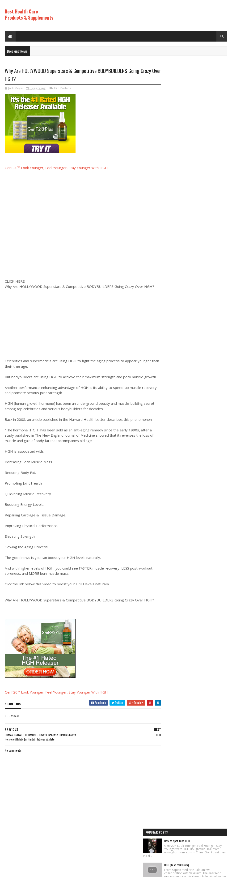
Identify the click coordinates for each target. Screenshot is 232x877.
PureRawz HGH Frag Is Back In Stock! (204, 313)
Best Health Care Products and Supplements (45, 870)
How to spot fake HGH (194, 78)
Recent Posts (177, 368)
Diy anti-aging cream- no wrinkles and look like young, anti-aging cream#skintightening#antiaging (204, 226)
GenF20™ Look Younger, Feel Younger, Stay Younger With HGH (56, 168)
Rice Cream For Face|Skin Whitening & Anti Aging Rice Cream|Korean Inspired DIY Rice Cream (204, 139)
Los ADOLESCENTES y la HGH (198, 197)
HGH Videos (62, 88)
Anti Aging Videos (174, 405)
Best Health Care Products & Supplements (29, 14)
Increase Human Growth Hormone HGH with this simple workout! (204, 340)
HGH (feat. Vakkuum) (194, 106)
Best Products (172, 413)
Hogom (94, 870)
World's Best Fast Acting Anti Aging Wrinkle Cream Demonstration (202, 286)
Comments (211, 368)
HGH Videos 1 (171, 429)
